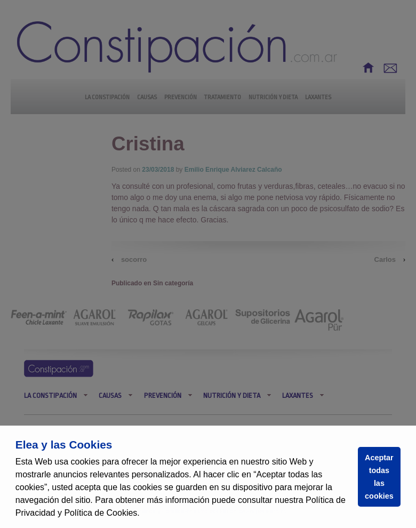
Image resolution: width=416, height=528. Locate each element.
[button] (143, 514)
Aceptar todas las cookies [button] (379, 476)
